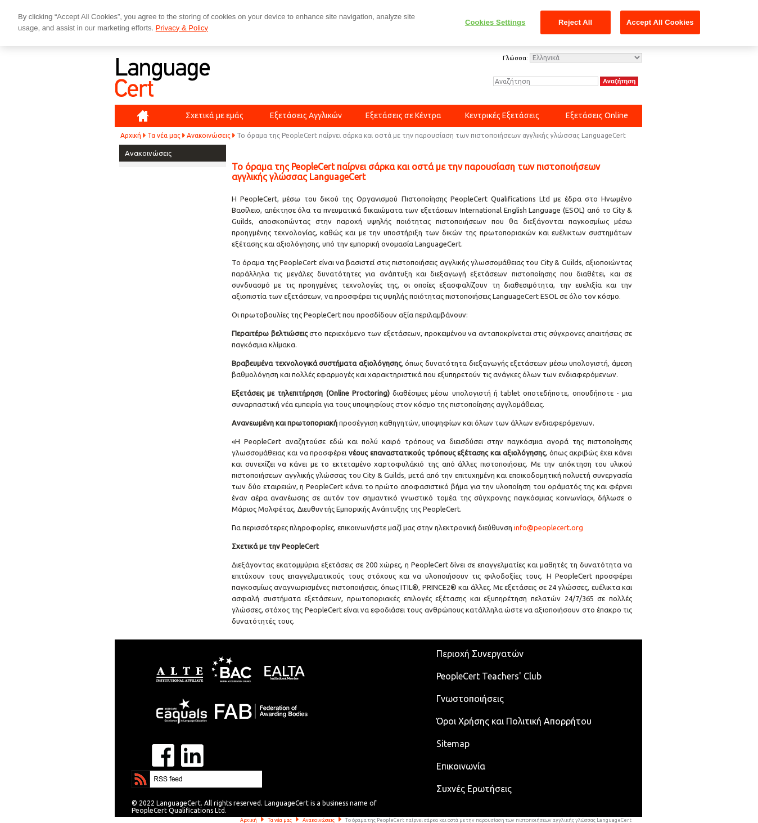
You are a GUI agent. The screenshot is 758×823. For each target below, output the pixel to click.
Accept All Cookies (660, 22)
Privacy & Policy (182, 28)
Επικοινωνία (460, 766)
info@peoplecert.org (548, 527)
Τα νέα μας (164, 135)
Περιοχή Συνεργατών (480, 653)
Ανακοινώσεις (209, 135)
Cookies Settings (495, 22)
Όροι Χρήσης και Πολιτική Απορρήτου (514, 721)
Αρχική (130, 135)
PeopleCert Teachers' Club (489, 676)
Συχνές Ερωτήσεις (474, 789)
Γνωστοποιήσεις (470, 699)
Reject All (575, 22)
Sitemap (453, 744)
